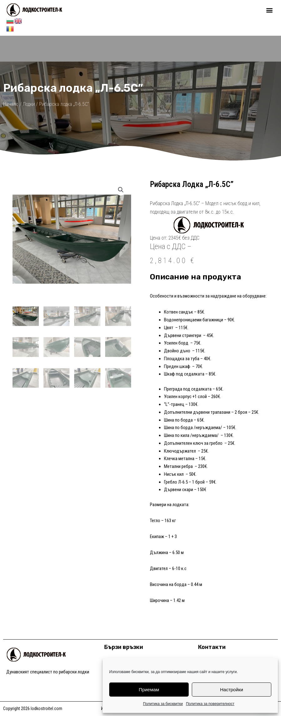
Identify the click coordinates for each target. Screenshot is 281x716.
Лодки (29, 104)
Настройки (231, 689)
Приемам (149, 689)
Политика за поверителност (210, 703)
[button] (269, 10)
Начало (10, 104)
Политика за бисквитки (163, 703)
